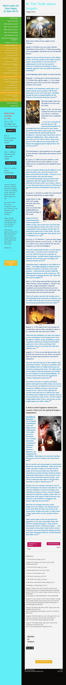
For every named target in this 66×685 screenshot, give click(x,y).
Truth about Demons (53, 543)
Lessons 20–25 (10, 177)
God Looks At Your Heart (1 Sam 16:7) (11, 8)
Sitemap (32, 669)
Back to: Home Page (10, 263)
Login (61, 669)
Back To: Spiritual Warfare (44, 661)
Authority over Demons (32, 544)
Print (27, 669)
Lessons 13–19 (10, 163)
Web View (60, 671)
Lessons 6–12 (11, 146)
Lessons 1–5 (11, 130)
